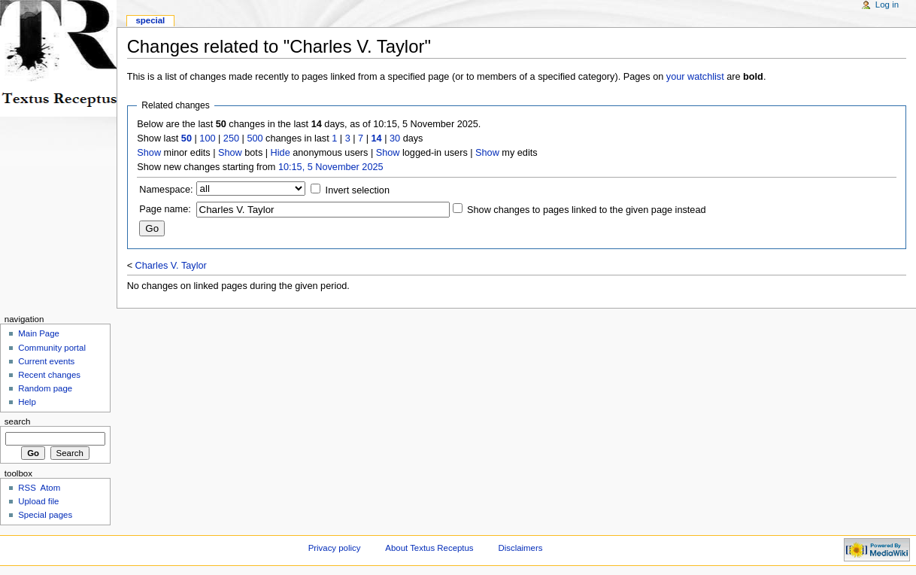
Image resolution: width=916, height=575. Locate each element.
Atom (51, 487)
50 (186, 138)
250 (231, 138)
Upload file (38, 501)
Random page (45, 388)
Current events (46, 361)
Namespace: (166, 189)
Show (149, 153)
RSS (27, 487)
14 (377, 138)
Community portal (52, 347)
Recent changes (49, 374)
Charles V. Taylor (171, 265)
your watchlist (695, 76)
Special (150, 20)
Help (27, 401)
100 (207, 138)
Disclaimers (520, 547)
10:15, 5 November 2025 (331, 167)
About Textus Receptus (429, 547)
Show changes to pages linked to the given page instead (586, 210)
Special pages (45, 514)
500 (254, 138)
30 (395, 138)
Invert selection (358, 190)
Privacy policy (334, 547)
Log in (887, 4)
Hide (280, 153)
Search (18, 421)
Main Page (38, 333)
